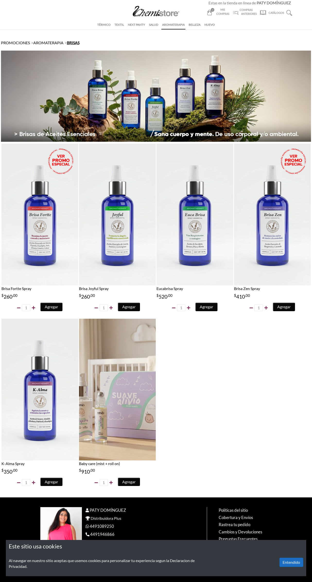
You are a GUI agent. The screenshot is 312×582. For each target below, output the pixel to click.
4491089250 (102, 526)
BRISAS (73, 42)
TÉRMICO (104, 24)
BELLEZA (194, 24)
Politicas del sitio (233, 510)
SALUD (153, 24)
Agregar (51, 306)
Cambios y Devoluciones (240, 531)
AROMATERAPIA (173, 24)
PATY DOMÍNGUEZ (108, 510)
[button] (289, 12)
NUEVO (209, 24)
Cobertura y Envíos (236, 517)
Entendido (291, 562)
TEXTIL (119, 24)
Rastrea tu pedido (234, 524)
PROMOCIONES (15, 42)
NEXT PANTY (136, 24)
